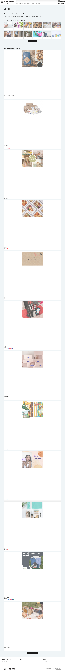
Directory (17, 3)
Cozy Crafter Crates (7, 145)
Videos (36, 3)
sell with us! (62, 1)
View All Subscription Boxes (32, 652)
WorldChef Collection (7, 446)
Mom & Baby (7, 37)
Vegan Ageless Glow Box (8, 496)
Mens (44, 37)
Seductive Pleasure (7, 346)
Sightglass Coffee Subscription (9, 95)
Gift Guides (32, 3)
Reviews (19, 661)
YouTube (45, 664)
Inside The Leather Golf (8, 597)
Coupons (25, 3)
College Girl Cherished (7, 547)
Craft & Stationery (56, 37)
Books (15, 37)
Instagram (45, 662)
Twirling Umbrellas (58, 669)
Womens (25, 37)
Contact (39, 3)
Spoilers (28, 3)
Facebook (45, 661)
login (59, 3)
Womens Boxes (4, 661)
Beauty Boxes (4, 664)
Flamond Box (6, 396)
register (62, 3)
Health (35, 37)
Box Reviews (21, 3)
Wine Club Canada (7, 647)
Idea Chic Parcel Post (7, 296)
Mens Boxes (4, 662)
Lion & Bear (6, 195)
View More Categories (32, 40)
